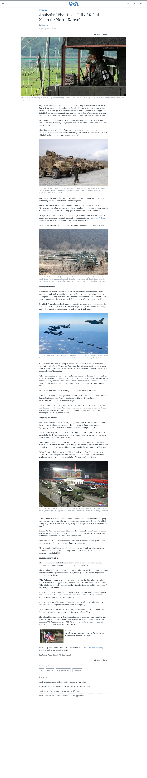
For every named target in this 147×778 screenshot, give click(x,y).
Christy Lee (45, 25)
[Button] (97, 34)
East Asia (43, 10)
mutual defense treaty (94, 647)
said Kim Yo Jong (98, 218)
